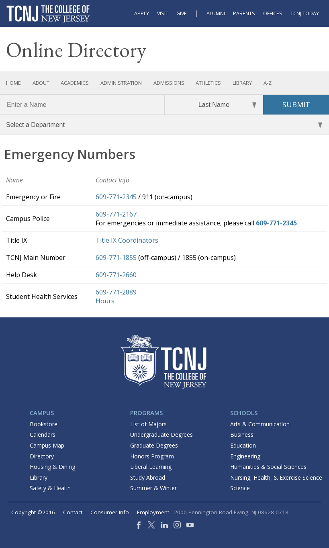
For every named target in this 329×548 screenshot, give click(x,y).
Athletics (208, 82)
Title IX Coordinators (127, 240)
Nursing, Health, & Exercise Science (276, 477)
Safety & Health (50, 488)
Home (13, 82)
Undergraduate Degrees (161, 434)
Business (241, 434)
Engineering (245, 456)
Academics (75, 82)
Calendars (42, 434)
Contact (72, 512)
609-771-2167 (116, 214)
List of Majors (148, 424)
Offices (272, 13)
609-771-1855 (116, 257)
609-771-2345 (116, 196)
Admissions (168, 82)
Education (243, 445)
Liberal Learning (151, 466)
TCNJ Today (304, 13)
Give (181, 13)
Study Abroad (147, 477)
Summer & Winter (153, 488)
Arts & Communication (260, 424)
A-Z (268, 82)
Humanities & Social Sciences (268, 466)
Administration (121, 82)
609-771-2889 (116, 292)
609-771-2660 (116, 274)
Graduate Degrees (154, 445)
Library (242, 82)
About (41, 82)
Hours (105, 300)
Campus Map (47, 445)
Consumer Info (109, 512)
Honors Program (152, 456)
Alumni (215, 13)
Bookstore (43, 424)
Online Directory (76, 49)
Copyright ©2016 (33, 512)
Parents (244, 13)
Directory (42, 456)
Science (240, 488)
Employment (153, 512)
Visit (162, 13)
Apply (141, 13)
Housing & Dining (52, 466)
